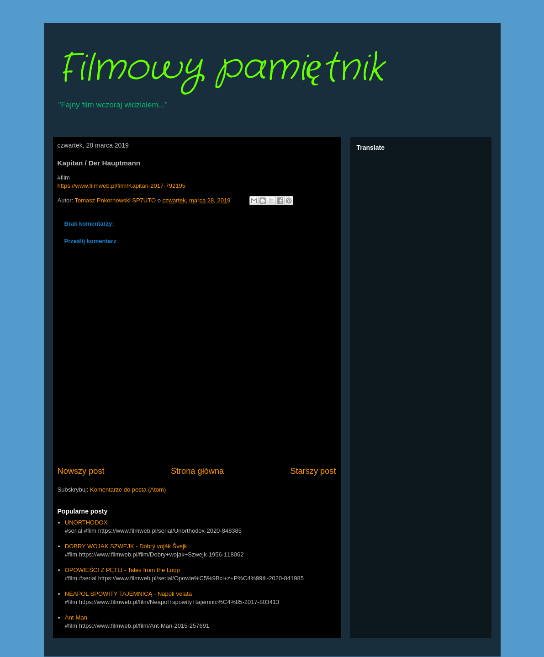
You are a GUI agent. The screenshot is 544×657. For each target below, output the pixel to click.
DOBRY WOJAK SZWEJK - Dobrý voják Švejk (126, 546)
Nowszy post (81, 471)
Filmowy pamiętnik (221, 68)
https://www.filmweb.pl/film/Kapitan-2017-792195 (121, 185)
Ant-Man (76, 617)
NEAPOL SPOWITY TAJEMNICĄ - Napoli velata (128, 593)
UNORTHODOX (86, 522)
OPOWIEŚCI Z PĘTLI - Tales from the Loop (122, 570)
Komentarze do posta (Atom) (128, 489)
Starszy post (313, 471)
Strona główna (197, 471)
